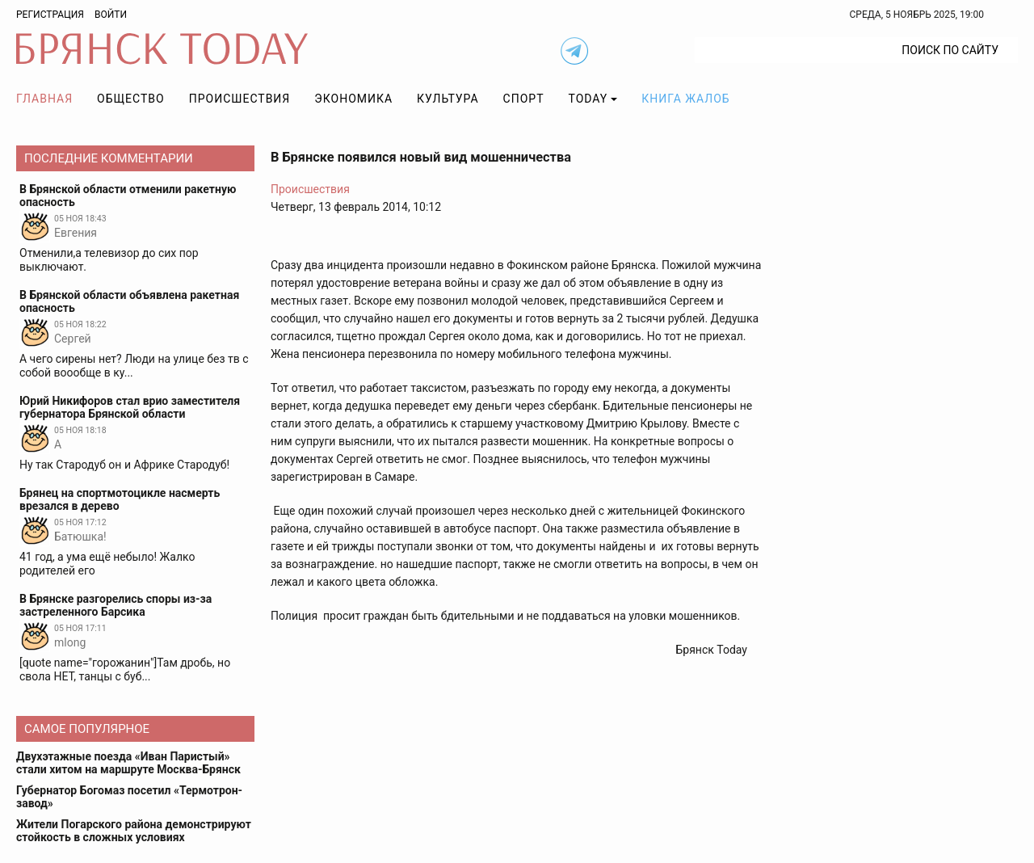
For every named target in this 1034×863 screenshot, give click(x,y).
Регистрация (50, 14)
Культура (447, 98)
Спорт (523, 98)
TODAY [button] (588, 98)
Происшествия (240, 98)
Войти (111, 14)
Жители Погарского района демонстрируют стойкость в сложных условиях (133, 831)
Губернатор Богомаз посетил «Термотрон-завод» (129, 797)
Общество (131, 98)
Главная (44, 98)
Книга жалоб (685, 98)
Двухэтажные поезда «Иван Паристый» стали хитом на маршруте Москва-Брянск (128, 763)
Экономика (353, 98)
